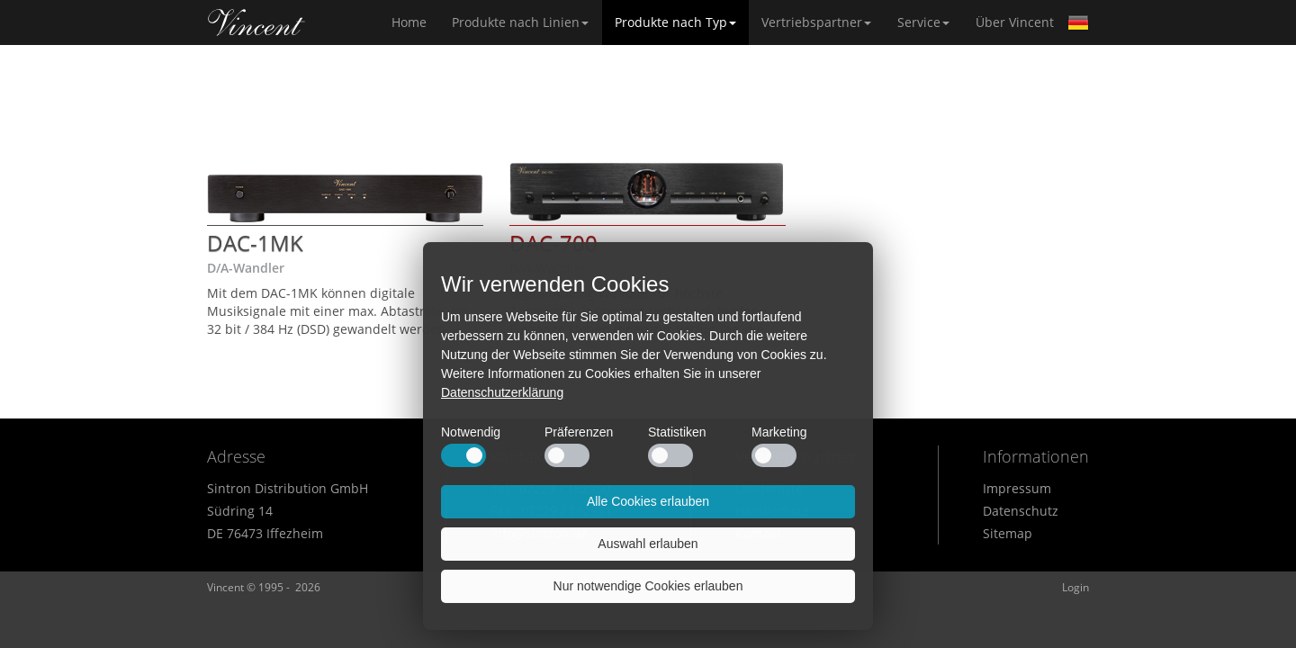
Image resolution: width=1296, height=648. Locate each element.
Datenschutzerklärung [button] (502, 392)
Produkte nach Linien (520, 22)
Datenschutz (1020, 510)
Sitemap (1007, 533)
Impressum (1017, 488)
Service (923, 22)
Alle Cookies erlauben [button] (648, 501)
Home (256, 22)
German (1078, 22)
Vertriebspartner (816, 22)
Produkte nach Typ (675, 22)
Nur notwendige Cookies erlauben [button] (648, 586)
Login (1075, 587)
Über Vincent (1015, 22)
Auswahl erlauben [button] (648, 543)
